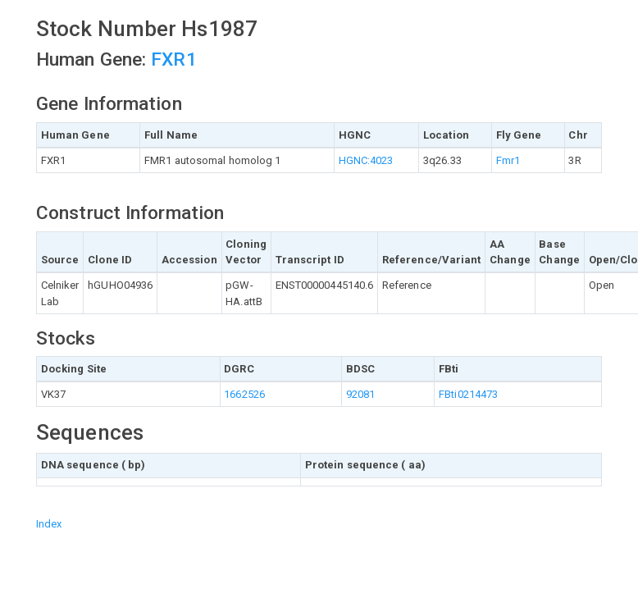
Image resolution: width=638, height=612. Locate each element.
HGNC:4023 (366, 160)
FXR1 (173, 59)
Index (49, 524)
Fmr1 (508, 160)
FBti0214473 (468, 394)
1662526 (244, 394)
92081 (361, 394)
